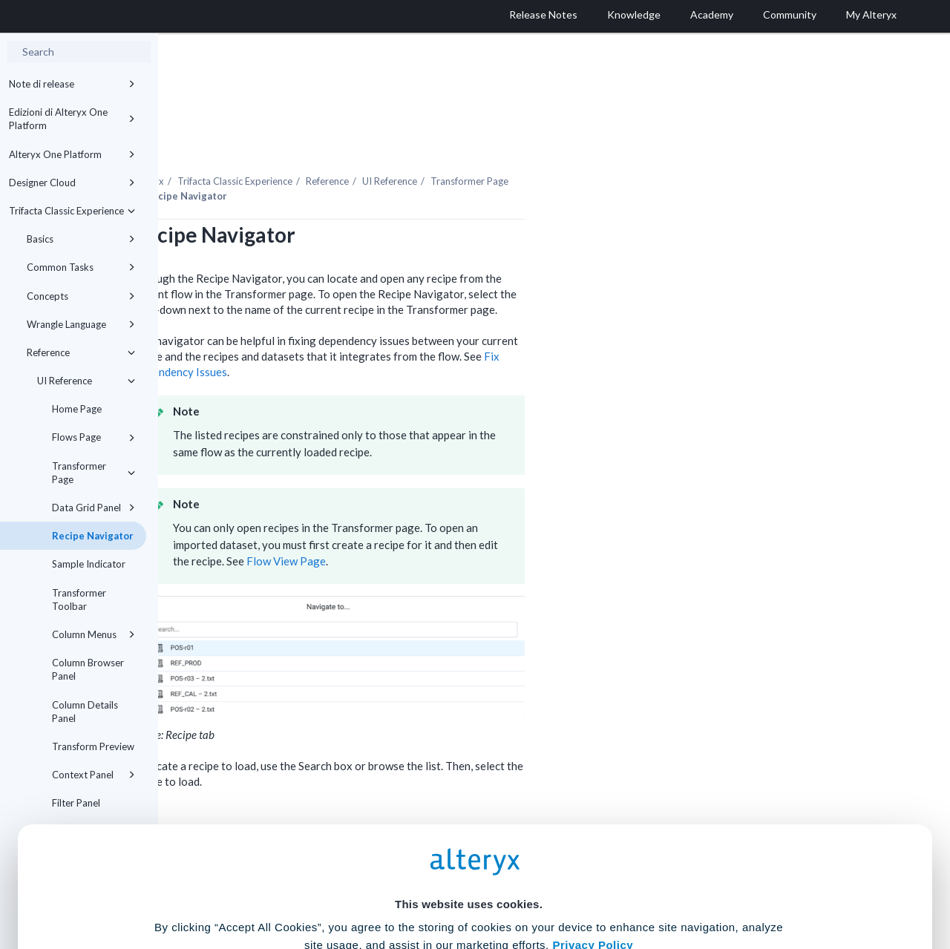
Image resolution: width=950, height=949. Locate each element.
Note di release (72, 84)
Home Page (77, 409)
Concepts (81, 296)
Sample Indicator (88, 564)
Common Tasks (81, 267)
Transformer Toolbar (79, 599)
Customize (588, 883)
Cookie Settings (468, 839)
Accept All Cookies (362, 883)
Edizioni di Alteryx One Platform (72, 118)
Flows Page (93, 437)
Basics (81, 239)
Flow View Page (444, 520)
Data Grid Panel (93, 507)
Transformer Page (93, 472)
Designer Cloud (72, 182)
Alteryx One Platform (72, 154)
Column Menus (93, 634)
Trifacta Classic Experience (72, 211)
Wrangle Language (81, 324)
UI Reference (86, 381)
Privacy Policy (592, 798)
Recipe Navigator (93, 536)
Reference (81, 352)
